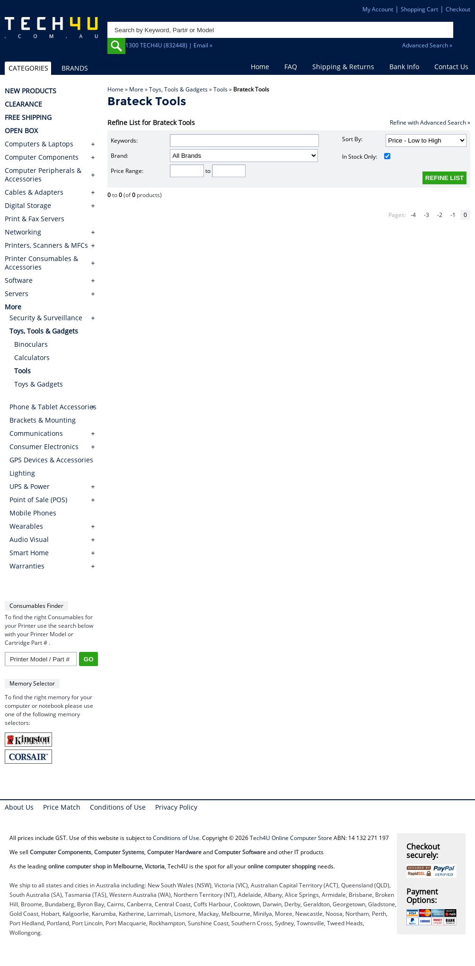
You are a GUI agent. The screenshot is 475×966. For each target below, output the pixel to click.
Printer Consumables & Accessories (41, 262)
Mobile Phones (32, 512)
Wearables (26, 526)
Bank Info (404, 66)
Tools (220, 89)
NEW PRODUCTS (30, 91)
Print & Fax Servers (34, 219)
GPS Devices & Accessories (51, 459)
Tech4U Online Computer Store (291, 838)
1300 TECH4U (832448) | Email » (168, 45)
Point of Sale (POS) (38, 499)
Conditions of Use (118, 807)
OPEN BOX (21, 130)
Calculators (32, 357)
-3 (426, 215)
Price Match (61, 807)
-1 (453, 215)
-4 (413, 215)
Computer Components (42, 157)
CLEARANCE (23, 104)
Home (260, 66)
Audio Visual (29, 539)
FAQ (290, 66)
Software (19, 280)
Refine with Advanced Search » (430, 122)
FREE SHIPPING (28, 117)
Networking (23, 232)
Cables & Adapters (34, 192)
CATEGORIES (28, 67)
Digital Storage (28, 205)
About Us (19, 807)
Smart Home (29, 552)
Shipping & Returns (343, 66)
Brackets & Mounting (42, 419)
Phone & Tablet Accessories (53, 406)
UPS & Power (29, 486)
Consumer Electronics (44, 446)
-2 (439, 215)
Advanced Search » (427, 45)
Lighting (22, 473)
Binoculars (31, 344)
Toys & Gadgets (38, 383)
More (136, 89)
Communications (36, 433)
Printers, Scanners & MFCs (46, 245)
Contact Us (451, 66)
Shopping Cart (419, 9)
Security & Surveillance (45, 317)
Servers (16, 293)
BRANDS (75, 67)
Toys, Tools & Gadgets (178, 89)
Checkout (458, 9)
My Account (377, 9)
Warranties (26, 565)
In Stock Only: (366, 157)
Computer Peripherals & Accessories (43, 174)
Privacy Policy (176, 807)
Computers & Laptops (39, 144)
